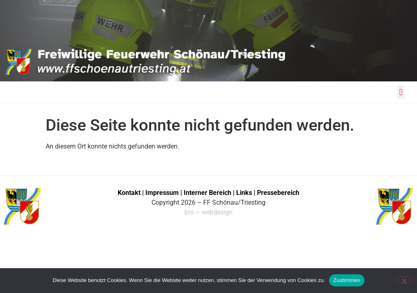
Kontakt (129, 193)
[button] (401, 92)
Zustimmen (346, 280)
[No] (404, 280)
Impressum (162, 193)
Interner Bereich (207, 193)
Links (244, 193)
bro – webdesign (208, 212)
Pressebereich (278, 193)
